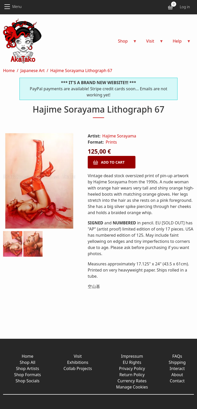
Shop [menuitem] (124, 42)
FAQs (177, 356)
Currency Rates (131, 381)
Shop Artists (27, 368)
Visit (78, 356)
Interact (177, 368)
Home (9, 70)
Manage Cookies (132, 387)
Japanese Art (32, 70)
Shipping (177, 362)
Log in (185, 6)
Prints (111, 142)
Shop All (27, 362)
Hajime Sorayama (119, 136)
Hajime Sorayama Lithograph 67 (81, 70)
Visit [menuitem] (151, 42)
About (177, 374)
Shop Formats (27, 374)
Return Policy (132, 374)
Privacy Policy (132, 368)
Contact (177, 381)
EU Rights (132, 362)
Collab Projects (78, 368)
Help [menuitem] (178, 42)
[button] (39, 182)
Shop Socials (28, 381)
